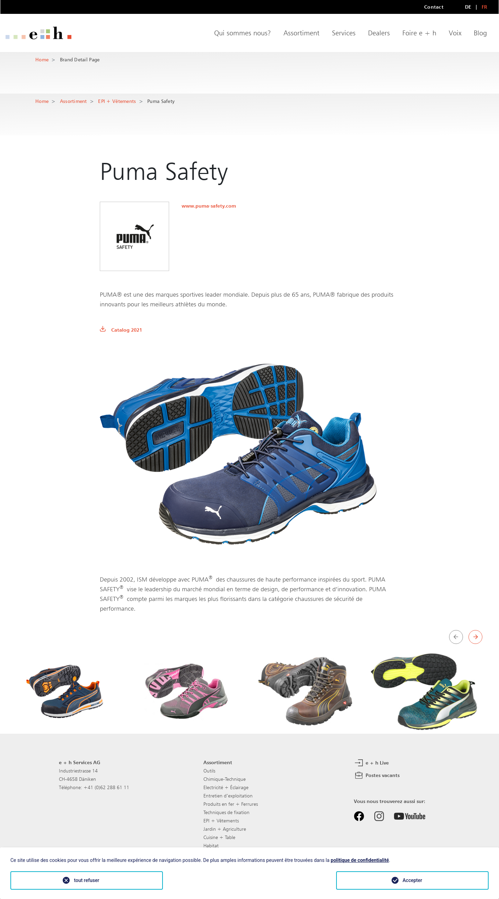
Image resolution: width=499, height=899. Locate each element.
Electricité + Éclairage (225, 787)
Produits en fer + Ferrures (230, 804)
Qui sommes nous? (242, 33)
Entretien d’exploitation (228, 795)
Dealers (379, 33)
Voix (455, 33)
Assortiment (301, 33)
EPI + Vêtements (117, 101)
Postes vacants (377, 775)
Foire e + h (419, 33)
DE (468, 7)
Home (42, 59)
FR (485, 7)
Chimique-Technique (224, 779)
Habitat (211, 845)
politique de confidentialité (360, 860)
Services (344, 33)
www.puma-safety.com (209, 206)
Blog (480, 33)
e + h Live (371, 763)
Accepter (412, 880)
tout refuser (86, 880)
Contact (434, 7)
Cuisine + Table (219, 837)
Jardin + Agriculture (224, 829)
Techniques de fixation (226, 812)
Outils (209, 771)
